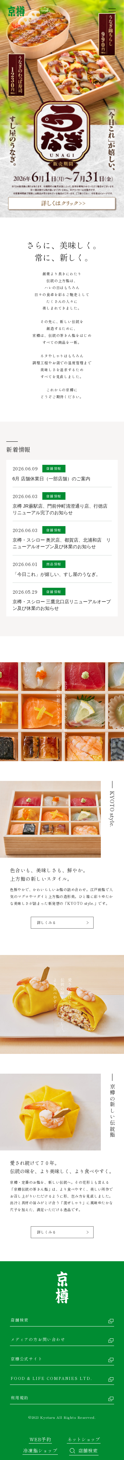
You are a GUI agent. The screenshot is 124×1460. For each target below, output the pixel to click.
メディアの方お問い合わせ (38, 1339)
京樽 (62, 1287)
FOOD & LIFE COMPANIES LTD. (51, 1378)
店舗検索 (20, 1320)
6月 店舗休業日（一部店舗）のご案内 (52, 478)
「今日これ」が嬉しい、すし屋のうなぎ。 (57, 574)
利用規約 (20, 1397)
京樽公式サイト (27, 1358)
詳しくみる (46, 922)
